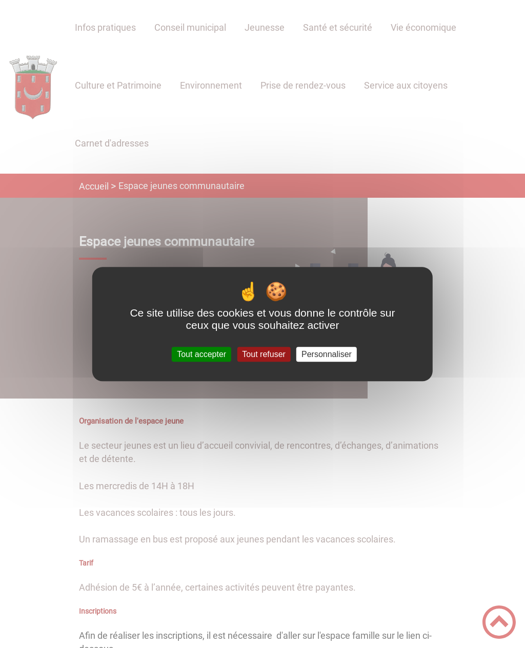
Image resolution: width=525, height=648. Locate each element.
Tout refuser (263, 354)
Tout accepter (201, 354)
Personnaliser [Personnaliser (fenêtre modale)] (326, 354)
